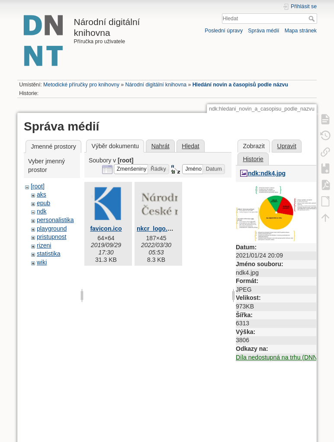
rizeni (44, 245)
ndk (42, 211)
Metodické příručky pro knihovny (81, 85)
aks (41, 194)
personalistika (55, 219)
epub (43, 203)
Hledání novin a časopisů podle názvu (240, 85)
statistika (48, 253)
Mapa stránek (301, 31)
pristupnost (51, 236)
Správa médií (263, 31)
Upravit (286, 146)
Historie (253, 159)
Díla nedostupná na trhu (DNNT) (279, 357)
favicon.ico (106, 228)
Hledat (312, 19)
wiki (42, 262)
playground (52, 228)
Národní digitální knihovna (155, 85)
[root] (38, 186)
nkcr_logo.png (157, 228)
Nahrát (160, 146)
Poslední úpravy (224, 31)
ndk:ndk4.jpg (267, 173)
